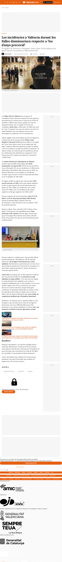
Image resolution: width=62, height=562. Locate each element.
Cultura (41, 472)
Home (3, 7)
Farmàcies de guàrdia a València (21, 475)
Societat (36, 472)
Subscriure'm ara (31, 463)
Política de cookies (39, 478)
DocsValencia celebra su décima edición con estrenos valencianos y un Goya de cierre (20, 319)
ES (19, 2)
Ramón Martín (8, 54)
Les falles (8, 475)
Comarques (17, 472)
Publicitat (48, 478)
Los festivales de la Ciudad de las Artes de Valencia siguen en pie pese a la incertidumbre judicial (19, 328)
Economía (29, 472)
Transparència (56, 478)
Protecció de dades (27, 478)
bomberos (30, 371)
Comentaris (34, 54)
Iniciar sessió (8, 391)
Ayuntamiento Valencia (8, 371)
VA (16, 2)
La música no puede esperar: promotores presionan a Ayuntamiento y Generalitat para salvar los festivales (20, 337)
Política (23, 472)
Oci (52, 472)
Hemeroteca (52, 475)
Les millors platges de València (39, 475)
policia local (21, 371)
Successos (47, 472)
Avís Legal (17, 478)
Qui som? (11, 478)
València (4, 33)
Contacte (4, 478)
